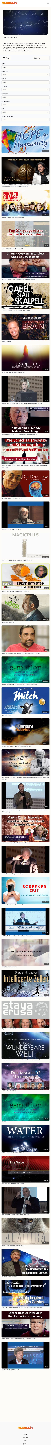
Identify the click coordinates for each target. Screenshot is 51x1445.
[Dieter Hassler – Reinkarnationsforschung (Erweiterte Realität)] (25, 1339)
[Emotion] (25, 1122)
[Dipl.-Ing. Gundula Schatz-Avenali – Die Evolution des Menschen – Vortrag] (25, 404)
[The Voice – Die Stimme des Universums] (25, 1184)
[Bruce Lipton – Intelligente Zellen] (25, 998)
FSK (3, 109)
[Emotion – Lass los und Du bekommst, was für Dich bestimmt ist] (25, 684)
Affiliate (25, 1437)
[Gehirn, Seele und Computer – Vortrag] (25, 874)
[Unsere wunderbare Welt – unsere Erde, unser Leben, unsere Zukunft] (25, 1060)
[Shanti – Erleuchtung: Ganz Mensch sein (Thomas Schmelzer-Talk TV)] (25, 653)
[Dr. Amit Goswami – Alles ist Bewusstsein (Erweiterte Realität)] (25, 280)
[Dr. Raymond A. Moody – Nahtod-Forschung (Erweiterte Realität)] (25, 435)
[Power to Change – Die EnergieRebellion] (25, 218)
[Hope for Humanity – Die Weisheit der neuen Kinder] (25, 154)
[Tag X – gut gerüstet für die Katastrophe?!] (25, 249)
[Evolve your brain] (25, 342)
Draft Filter (5, 71)
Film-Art (4, 79)
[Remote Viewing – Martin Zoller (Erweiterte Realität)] (25, 843)
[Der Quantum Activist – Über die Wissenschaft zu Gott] (25, 746)
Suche (25, 1434)
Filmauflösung (6, 101)
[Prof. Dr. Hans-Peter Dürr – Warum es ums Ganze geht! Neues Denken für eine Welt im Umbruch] (25, 778)
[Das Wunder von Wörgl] (25, 622)
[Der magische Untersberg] (25, 1091)
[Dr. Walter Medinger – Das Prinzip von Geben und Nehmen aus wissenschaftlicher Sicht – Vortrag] (25, 811)
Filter (6, 58)
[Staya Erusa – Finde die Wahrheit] (25, 1029)
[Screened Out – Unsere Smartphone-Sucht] (25, 905)
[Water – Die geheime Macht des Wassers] (25, 1153)
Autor (3, 64)
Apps (25, 1441)
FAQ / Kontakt (25, 1444)
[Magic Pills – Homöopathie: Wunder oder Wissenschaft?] (25, 560)
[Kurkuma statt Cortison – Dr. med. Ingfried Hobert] (25, 591)
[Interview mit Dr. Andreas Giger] (25, 1370)
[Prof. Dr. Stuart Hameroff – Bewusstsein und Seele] (25, 1215)
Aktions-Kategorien (7, 116)
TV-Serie (4, 86)
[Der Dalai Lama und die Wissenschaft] (25, 498)
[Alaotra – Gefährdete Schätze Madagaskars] (25, 1246)
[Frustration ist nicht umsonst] (25, 967)
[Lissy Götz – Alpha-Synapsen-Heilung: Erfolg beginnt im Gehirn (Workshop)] (25, 1308)
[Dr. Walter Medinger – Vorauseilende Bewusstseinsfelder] (25, 936)
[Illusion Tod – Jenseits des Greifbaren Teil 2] (25, 372)
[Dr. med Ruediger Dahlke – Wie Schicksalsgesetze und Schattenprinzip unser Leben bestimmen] (25, 466)
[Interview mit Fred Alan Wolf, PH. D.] (25, 529)
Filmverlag (5, 94)
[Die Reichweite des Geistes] (25, 1277)
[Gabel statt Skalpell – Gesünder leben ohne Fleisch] (25, 311)
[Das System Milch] (25, 715)
